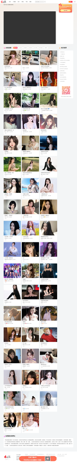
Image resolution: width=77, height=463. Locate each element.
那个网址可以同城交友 (64, 68)
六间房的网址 (62, 81)
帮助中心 (18, 459)
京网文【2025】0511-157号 (50, 454)
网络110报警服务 (27, 457)
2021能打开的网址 (63, 79)
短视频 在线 (62, 56)
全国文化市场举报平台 (40, 457)
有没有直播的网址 (63, 77)
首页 (10, 2)
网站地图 (18, 458)
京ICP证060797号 (32, 454)
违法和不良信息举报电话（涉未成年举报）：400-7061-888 (34, 459)
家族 (30, 2)
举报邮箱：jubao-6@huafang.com (51, 457)
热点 (6, 4)
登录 (70, 1)
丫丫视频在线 (62, 54)
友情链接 (18, 456)
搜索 (45, 1)
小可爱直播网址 (62, 62)
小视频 (14, 2)
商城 (23, 2)
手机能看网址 (62, 58)
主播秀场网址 (62, 70)
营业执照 (26, 454)
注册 (74, 1)
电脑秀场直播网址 (63, 72)
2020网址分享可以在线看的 (65, 60)
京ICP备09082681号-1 (40, 454)
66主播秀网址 (62, 64)
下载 (26, 1)
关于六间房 (18, 454)
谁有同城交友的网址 (63, 66)
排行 (19, 1)
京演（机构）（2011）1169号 (62, 454)
